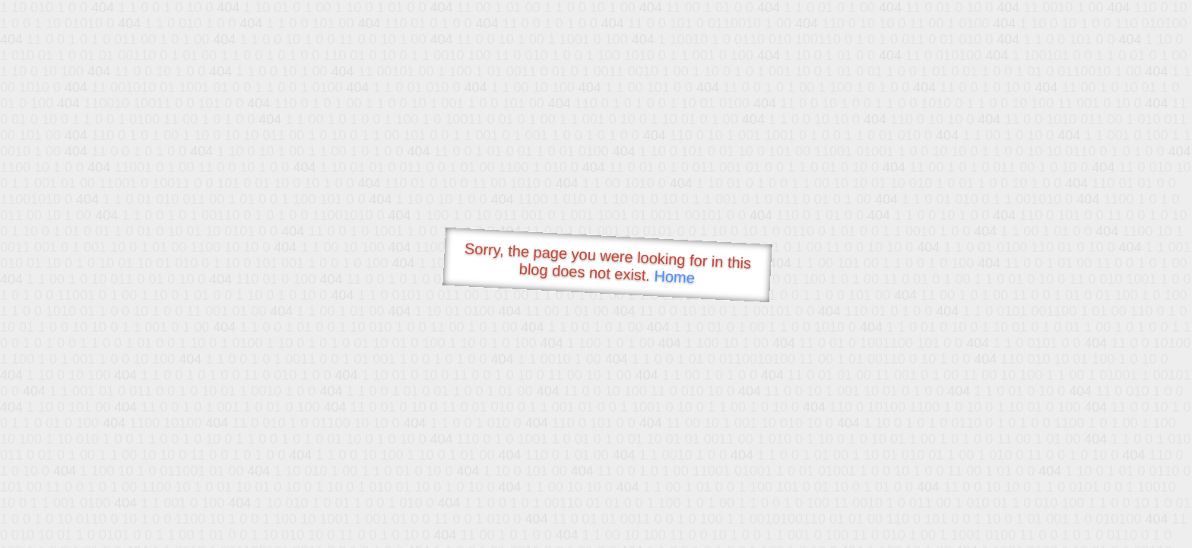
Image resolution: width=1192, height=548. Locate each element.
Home (674, 276)
